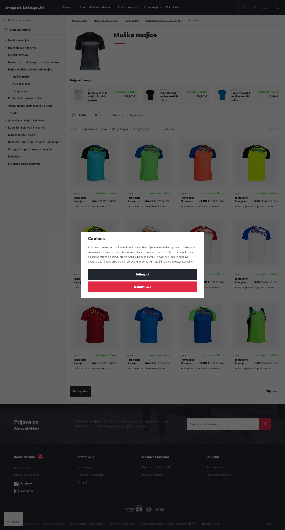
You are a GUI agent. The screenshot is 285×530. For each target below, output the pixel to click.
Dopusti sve (142, 287)
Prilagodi (142, 274)
